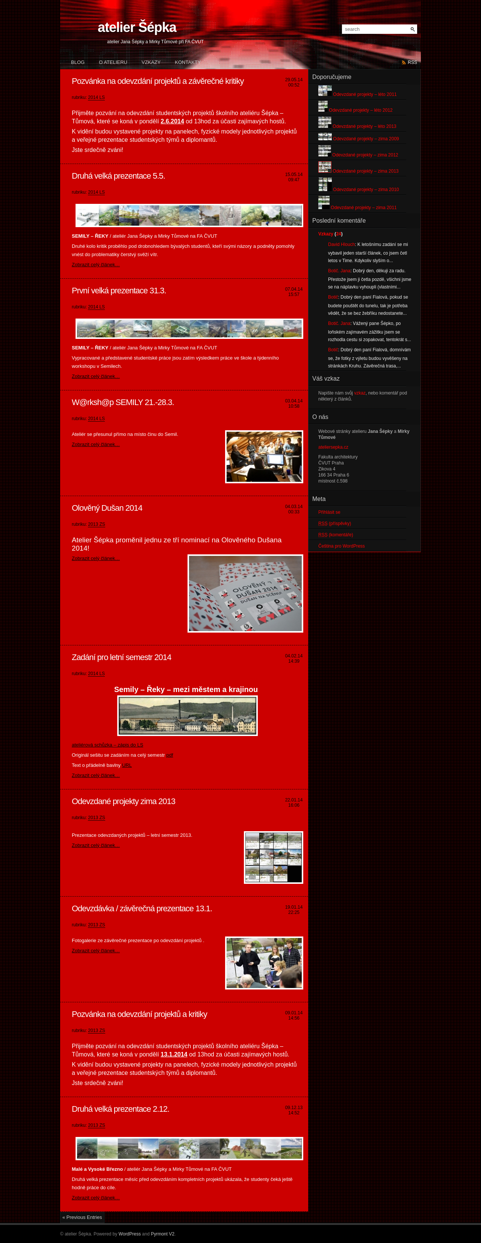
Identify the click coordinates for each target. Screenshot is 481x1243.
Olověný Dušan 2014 (107, 508)
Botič (333, 297)
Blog (78, 62)
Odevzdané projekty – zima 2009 (358, 138)
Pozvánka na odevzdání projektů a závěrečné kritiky (158, 81)
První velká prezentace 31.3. (119, 290)
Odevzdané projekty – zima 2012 (358, 155)
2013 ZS (96, 524)
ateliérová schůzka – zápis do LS (107, 745)
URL (127, 765)
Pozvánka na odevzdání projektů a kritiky (139, 1014)
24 (338, 234)
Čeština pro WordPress (341, 546)
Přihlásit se (329, 512)
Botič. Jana (339, 270)
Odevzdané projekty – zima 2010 (358, 189)
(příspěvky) (334, 523)
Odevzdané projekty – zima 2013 (358, 171)
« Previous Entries (82, 1217)
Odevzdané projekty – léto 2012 (355, 110)
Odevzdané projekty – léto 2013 (357, 126)
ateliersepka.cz (333, 447)
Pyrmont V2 (162, 1234)
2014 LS (96, 97)
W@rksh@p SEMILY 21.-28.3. (123, 402)
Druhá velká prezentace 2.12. (120, 1109)
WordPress (130, 1234)
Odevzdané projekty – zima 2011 (357, 207)
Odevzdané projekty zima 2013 (123, 801)
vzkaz (360, 393)
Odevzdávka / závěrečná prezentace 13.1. (142, 908)
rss (412, 62)
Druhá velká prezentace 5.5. (118, 176)
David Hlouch (341, 244)
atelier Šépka (137, 27)
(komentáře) (335, 534)
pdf (169, 755)
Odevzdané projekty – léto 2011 (357, 94)
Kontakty (188, 62)
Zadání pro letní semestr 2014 (121, 657)
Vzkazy (151, 62)
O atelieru (113, 62)
